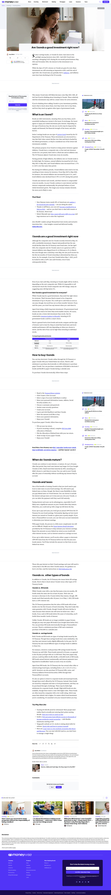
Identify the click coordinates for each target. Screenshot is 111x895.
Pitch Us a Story (11, 872)
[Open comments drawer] (10, 57)
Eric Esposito (69, 825)
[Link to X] (85, 882)
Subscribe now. (37, 227)
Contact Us (10, 867)
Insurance (79, 1)
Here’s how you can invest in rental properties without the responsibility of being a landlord (16, 820)
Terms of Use (84, 876)
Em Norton (6, 824)
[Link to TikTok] (82, 882)
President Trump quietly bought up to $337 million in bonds (94, 132)
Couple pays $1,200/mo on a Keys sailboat (93, 114)
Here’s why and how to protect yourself (55, 726)
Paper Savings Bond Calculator (63, 526)
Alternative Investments (31, 870)
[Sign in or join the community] (106, 2)
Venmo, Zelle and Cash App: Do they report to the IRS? (58, 767)
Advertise (10, 865)
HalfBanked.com (47, 867)
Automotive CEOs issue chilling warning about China (93, 141)
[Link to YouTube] (88, 882)
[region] (55, 815)
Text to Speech (67, 892)
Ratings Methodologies (13, 875)
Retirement (45, 1)
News (29, 1)
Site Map (73, 892)
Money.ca (46, 862)
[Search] (99, 1)
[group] (55, 815)
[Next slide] (106, 798)
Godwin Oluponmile (102, 825)
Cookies (34, 892)
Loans (71, 1)
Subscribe (17, 105)
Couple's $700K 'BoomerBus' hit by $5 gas (94, 150)
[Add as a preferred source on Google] (18, 62)
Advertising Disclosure (58, 892)
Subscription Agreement (16, 109)
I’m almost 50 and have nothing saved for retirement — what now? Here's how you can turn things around (47, 820)
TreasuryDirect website (52, 393)
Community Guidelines (80, 892)
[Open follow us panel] (25, 57)
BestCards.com (47, 865)
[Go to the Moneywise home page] (10, 2)
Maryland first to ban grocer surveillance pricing (92, 123)
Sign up (58, 787)
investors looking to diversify (50, 316)
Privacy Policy (82, 877)
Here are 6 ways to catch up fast (52, 714)
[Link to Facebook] (79, 882)
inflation (66, 73)
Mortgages (63, 1)
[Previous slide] (104, 798)
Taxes (87, 1)
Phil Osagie (37, 824)
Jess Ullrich (12, 54)
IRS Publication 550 (65, 569)
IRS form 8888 (66, 428)
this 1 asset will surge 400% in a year (63, 214)
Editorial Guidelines (12, 870)
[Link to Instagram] (76, 882)
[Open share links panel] (17, 57)
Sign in (52, 787)
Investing (37, 1)
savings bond (61, 134)
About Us (10, 862)
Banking (54, 1)
